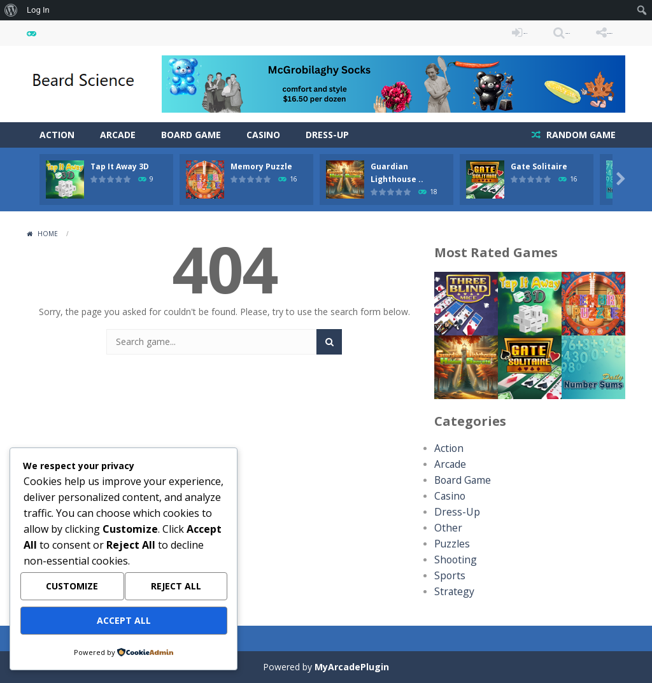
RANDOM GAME (580, 135)
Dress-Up (327, 135)
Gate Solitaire (539, 166)
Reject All (176, 591)
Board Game (191, 135)
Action (56, 135)
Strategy (451, 592)
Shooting (452, 560)
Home (48, 233)
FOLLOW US (590, 32)
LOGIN (444, 32)
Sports (447, 576)
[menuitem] (11, 10)
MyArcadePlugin (352, 667)
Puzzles (449, 544)
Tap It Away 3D (119, 166)
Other (446, 528)
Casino (263, 135)
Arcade (118, 135)
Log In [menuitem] (38, 10)
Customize (72, 591)
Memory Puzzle (261, 166)
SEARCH (512, 32)
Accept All (124, 622)
